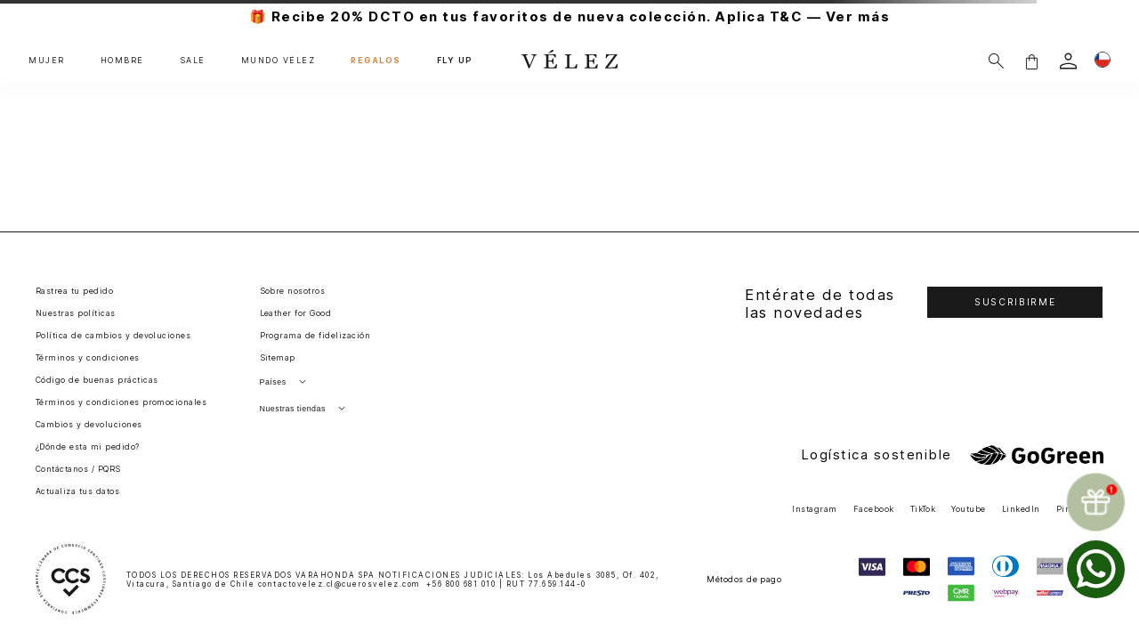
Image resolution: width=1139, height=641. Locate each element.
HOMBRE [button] (122, 60)
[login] (1068, 61)
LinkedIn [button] (1021, 509)
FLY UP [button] (455, 60)
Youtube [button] (968, 509)
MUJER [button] (46, 60)
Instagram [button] (814, 509)
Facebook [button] (873, 509)
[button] (1031, 61)
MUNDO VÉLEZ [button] (278, 60)
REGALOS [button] (376, 60)
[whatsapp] (1096, 569)
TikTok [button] (923, 509)
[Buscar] (996, 61)
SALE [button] (193, 60)
